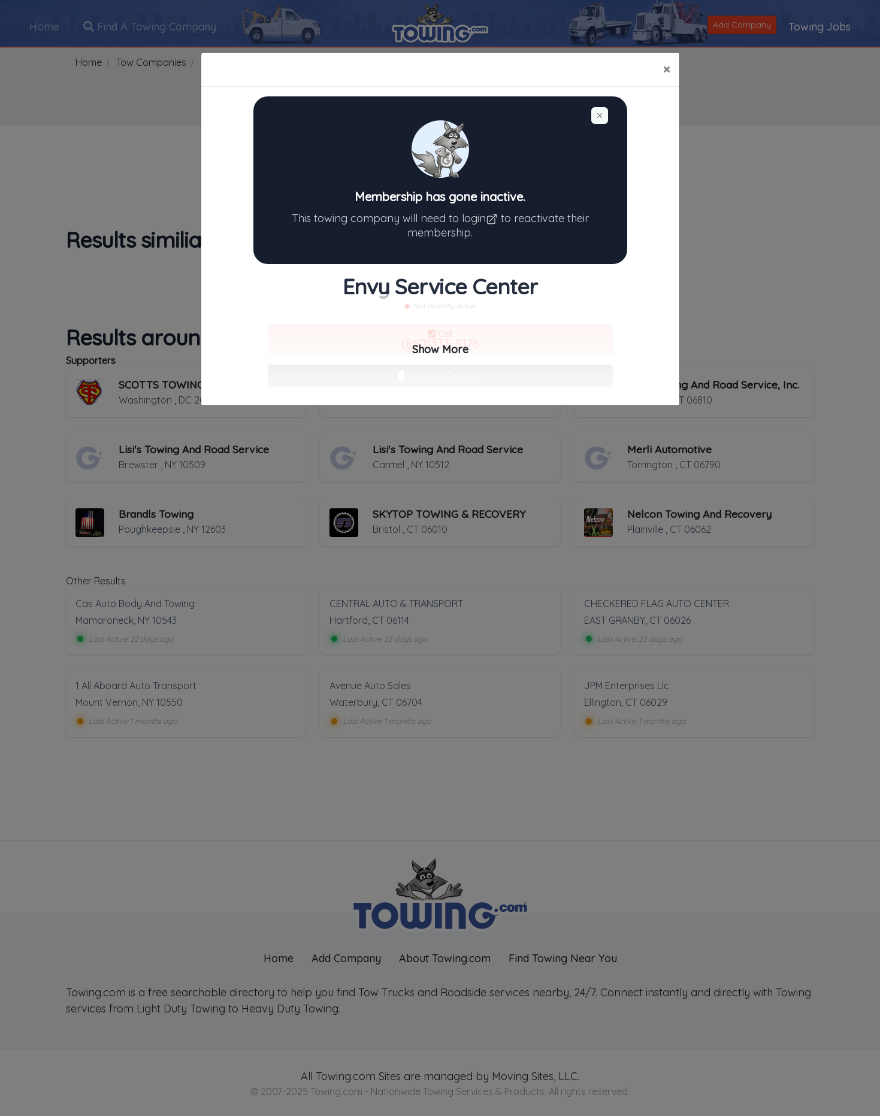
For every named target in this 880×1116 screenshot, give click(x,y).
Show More (440, 349)
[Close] (666, 69)
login (481, 218)
